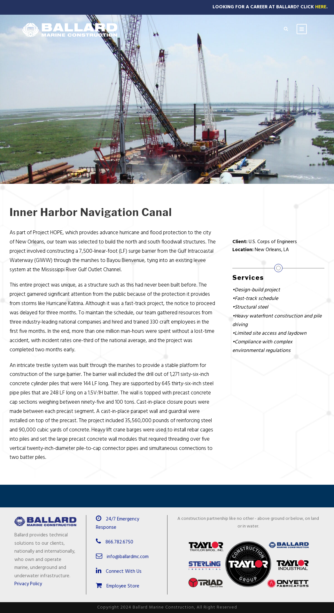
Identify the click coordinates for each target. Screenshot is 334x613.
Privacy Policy (28, 584)
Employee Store (117, 586)
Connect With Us (119, 571)
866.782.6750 (119, 542)
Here (320, 7)
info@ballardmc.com (128, 557)
